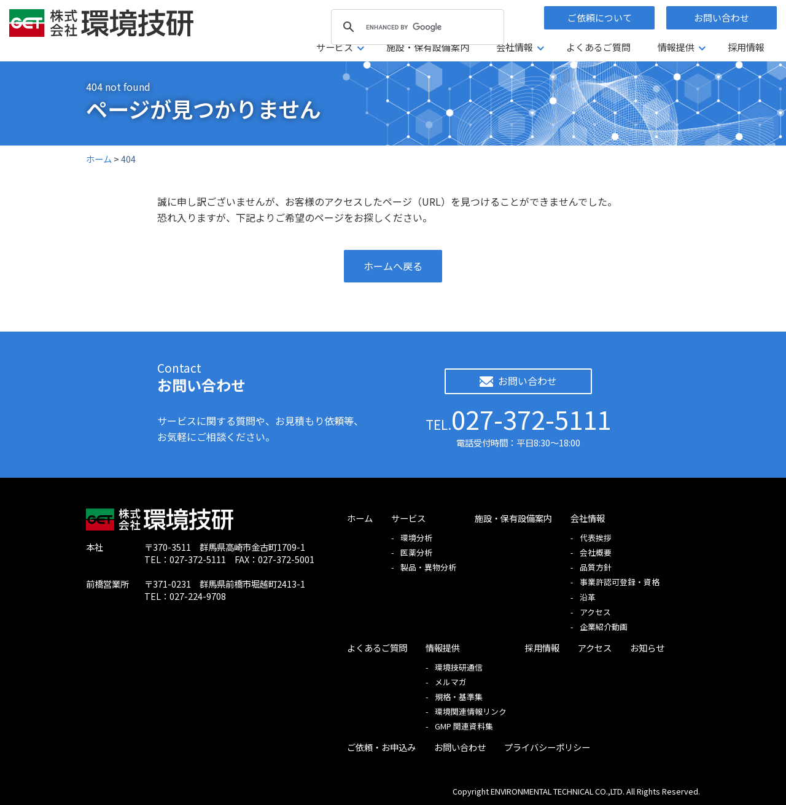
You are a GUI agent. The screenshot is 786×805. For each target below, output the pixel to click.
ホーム (360, 517)
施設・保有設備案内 (427, 47)
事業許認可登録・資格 (620, 582)
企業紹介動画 (604, 626)
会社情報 (514, 47)
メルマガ (451, 682)
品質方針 (596, 567)
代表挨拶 (596, 537)
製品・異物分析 (428, 567)
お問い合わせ (721, 17)
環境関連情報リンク (471, 711)
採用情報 (746, 47)
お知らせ (647, 647)
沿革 (588, 597)
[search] (415, 27)
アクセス (595, 612)
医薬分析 (416, 552)
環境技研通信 (459, 667)
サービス (334, 47)
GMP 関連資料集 (464, 726)
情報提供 (676, 47)
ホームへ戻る (393, 266)
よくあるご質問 (598, 47)
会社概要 (596, 552)
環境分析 (416, 537)
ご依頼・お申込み (381, 747)
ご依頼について (599, 17)
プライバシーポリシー (547, 747)
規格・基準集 (459, 696)
